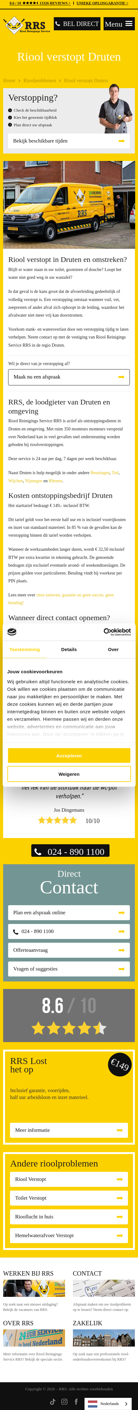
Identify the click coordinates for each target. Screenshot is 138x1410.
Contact (87, 1273)
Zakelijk (87, 1323)
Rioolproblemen (39, 80)
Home (9, 80)
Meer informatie (32, 1130)
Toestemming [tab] (24, 649)
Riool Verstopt (30, 1179)
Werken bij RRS (28, 1273)
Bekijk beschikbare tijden (40, 141)
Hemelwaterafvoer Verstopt (44, 1235)
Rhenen (55, 481)
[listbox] (108, 1404)
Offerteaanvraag (30, 950)
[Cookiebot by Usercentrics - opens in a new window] (103, 632)
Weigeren (69, 773)
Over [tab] (113, 649)
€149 (119, 1064)
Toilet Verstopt (30, 1198)
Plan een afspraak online (39, 913)
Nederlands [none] (103, 1404)
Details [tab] (69, 649)
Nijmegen (33, 481)
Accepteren (69, 755)
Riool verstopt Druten (86, 80)
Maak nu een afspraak (36, 377)
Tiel (115, 472)
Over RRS (18, 1323)
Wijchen (15, 481)
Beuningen (100, 472)
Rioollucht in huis (34, 1217)
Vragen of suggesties (35, 969)
